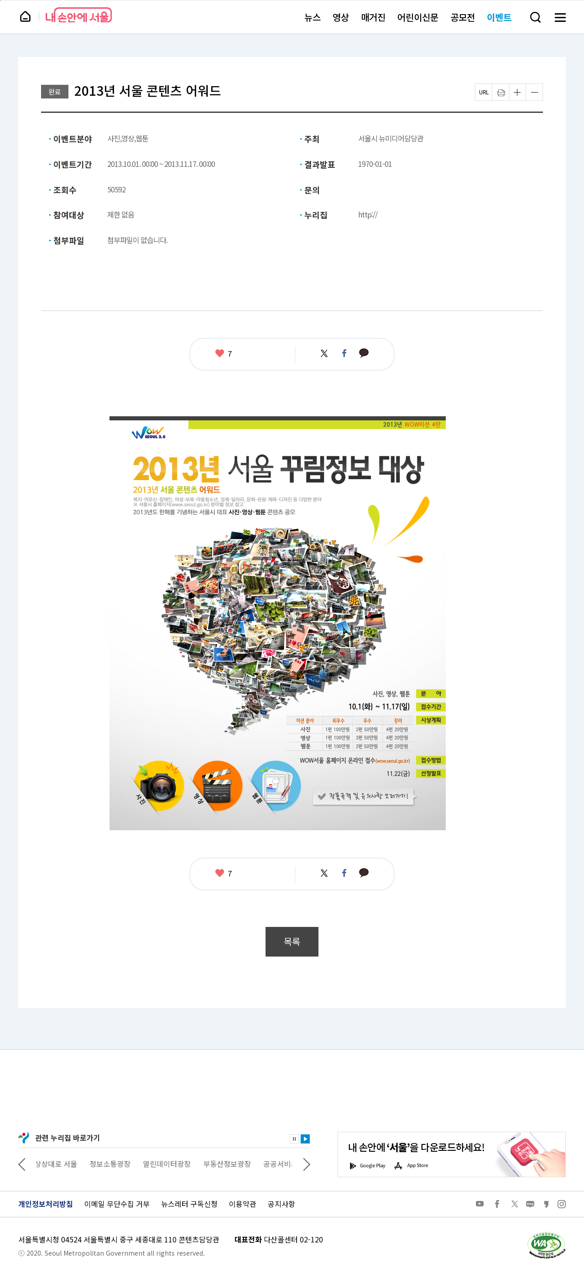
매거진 (373, 17)
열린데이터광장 (169, 1163)
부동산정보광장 (229, 1163)
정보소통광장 (112, 1163)
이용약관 (242, 1203)
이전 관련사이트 (22, 1163)
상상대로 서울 (57, 1163)
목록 (292, 941)
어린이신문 (417, 17)
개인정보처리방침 (45, 1203)
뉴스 (312, 17)
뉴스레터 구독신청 (189, 1203)
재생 (305, 1138)
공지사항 (281, 1203)
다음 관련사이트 (306, 1163)
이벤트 (499, 17)
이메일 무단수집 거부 (117, 1203)
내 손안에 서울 (79, 14)
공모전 (462, 17)
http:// (367, 214)
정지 (294, 1138)
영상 (341, 17)
